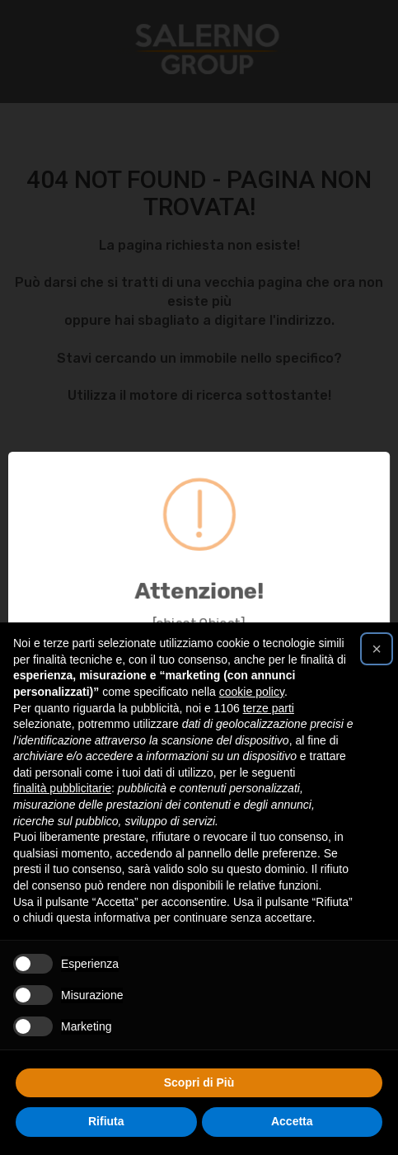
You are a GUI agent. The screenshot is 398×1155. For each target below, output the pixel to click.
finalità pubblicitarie (62, 788)
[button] (376, 649)
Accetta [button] (292, 1121)
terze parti (268, 708)
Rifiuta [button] (106, 1121)
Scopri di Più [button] (199, 1082)
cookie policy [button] (251, 691)
